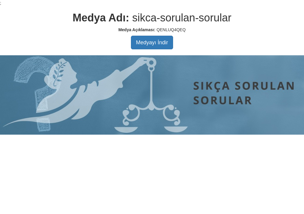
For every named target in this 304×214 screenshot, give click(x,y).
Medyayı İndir (152, 42)
